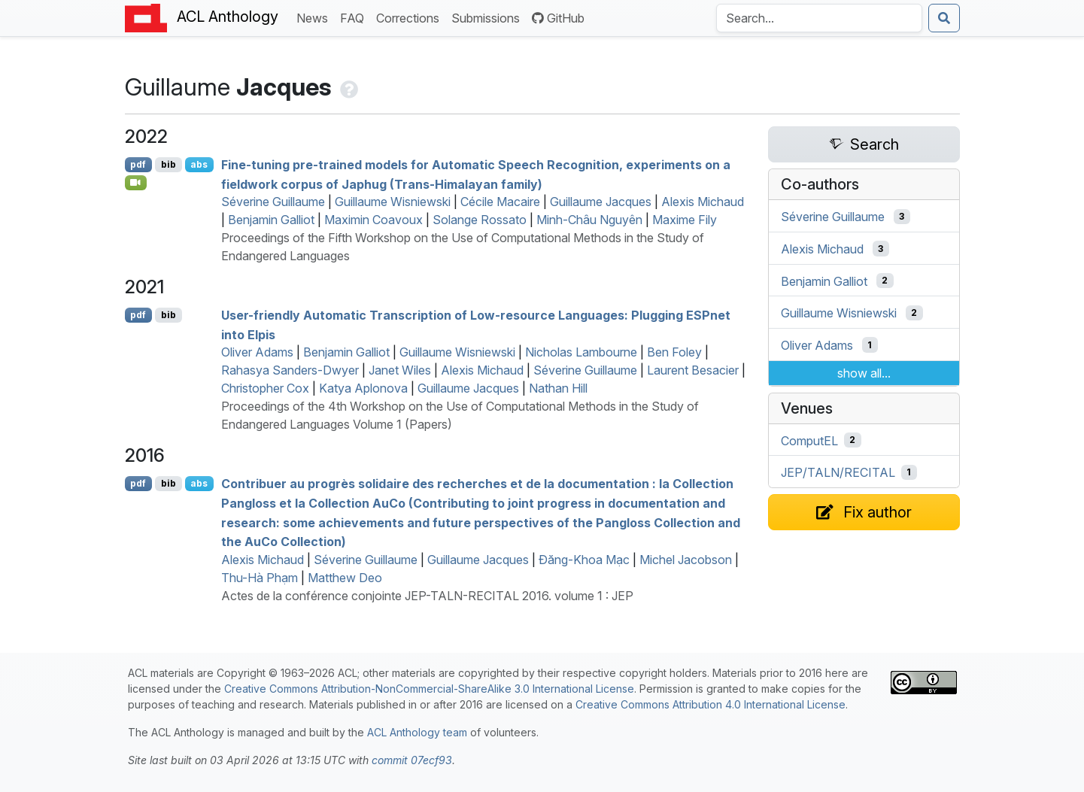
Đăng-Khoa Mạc (584, 559)
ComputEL (809, 440)
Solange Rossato (480, 219)
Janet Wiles (400, 370)
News (315, 17)
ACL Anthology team (417, 732)
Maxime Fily (684, 219)
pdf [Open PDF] (138, 164)
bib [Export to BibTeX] (168, 164)
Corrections (410, 17)
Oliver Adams (257, 352)
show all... (864, 373)
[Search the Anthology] (819, 18)
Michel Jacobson (685, 559)
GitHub (558, 18)
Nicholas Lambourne (581, 352)
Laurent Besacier (693, 370)
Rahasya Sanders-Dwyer (290, 370)
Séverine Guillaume (273, 201)
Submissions (488, 17)
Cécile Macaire (500, 201)
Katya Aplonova (363, 388)
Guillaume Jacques (600, 201)
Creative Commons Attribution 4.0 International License (710, 704)
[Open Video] (136, 182)
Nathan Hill (558, 388)
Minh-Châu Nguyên (589, 219)
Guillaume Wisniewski (393, 201)
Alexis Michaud (702, 201)
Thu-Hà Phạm (259, 577)
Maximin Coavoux (373, 219)
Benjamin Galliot (271, 219)
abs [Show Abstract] (199, 164)
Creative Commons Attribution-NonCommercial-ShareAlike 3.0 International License (429, 688)
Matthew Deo (345, 577)
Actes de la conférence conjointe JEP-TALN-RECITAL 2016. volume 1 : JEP (427, 595)
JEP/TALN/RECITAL (838, 472)
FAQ (355, 17)
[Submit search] (944, 18)
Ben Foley (674, 352)
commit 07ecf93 (412, 760)
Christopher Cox (265, 388)
